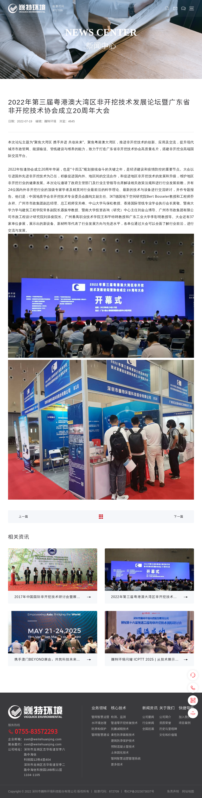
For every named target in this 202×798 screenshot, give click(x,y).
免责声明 (173, 791)
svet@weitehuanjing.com (43, 739)
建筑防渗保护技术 (123, 740)
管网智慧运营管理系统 (126, 758)
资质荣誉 (165, 723)
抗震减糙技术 (120, 729)
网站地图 (188, 791)
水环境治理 (98, 723)
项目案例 (185, 723)
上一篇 (23, 516)
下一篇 (178, 516)
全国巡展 (148, 729)
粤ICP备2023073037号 (139, 791)
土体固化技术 (120, 752)
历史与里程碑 (168, 729)
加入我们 (185, 717)
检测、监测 (118, 717)
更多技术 (117, 764)
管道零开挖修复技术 (124, 723)
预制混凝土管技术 (123, 746)
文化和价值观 (168, 735)
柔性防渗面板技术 (123, 735)
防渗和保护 (98, 729)
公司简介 (165, 717)
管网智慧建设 (100, 735)
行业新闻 (148, 723)
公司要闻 (148, 717)
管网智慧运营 (100, 717)
